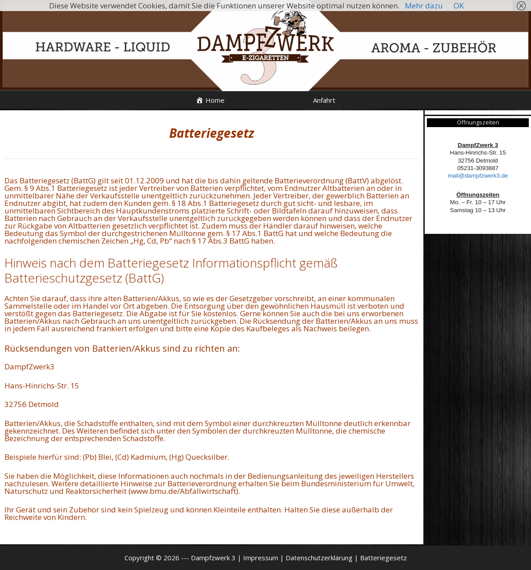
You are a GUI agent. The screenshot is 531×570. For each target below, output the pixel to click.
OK (458, 5)
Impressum (260, 557)
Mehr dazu (424, 5)
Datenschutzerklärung (319, 557)
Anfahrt (324, 100)
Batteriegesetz (383, 557)
